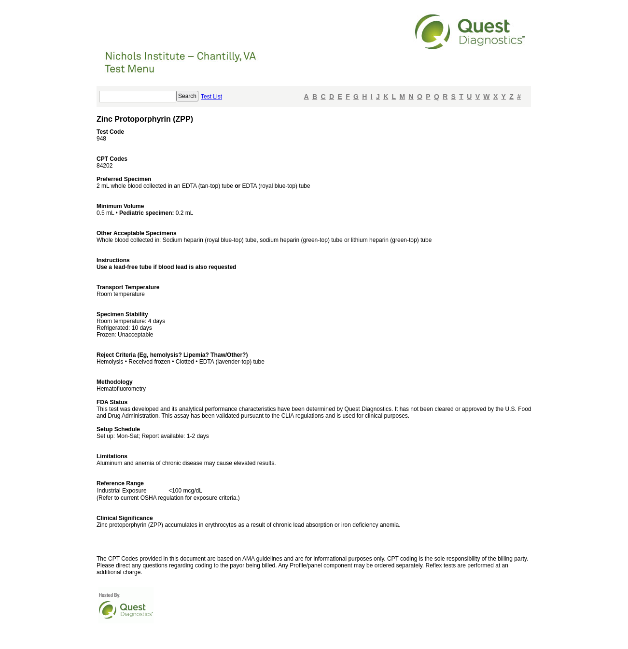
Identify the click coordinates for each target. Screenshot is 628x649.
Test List (211, 96)
